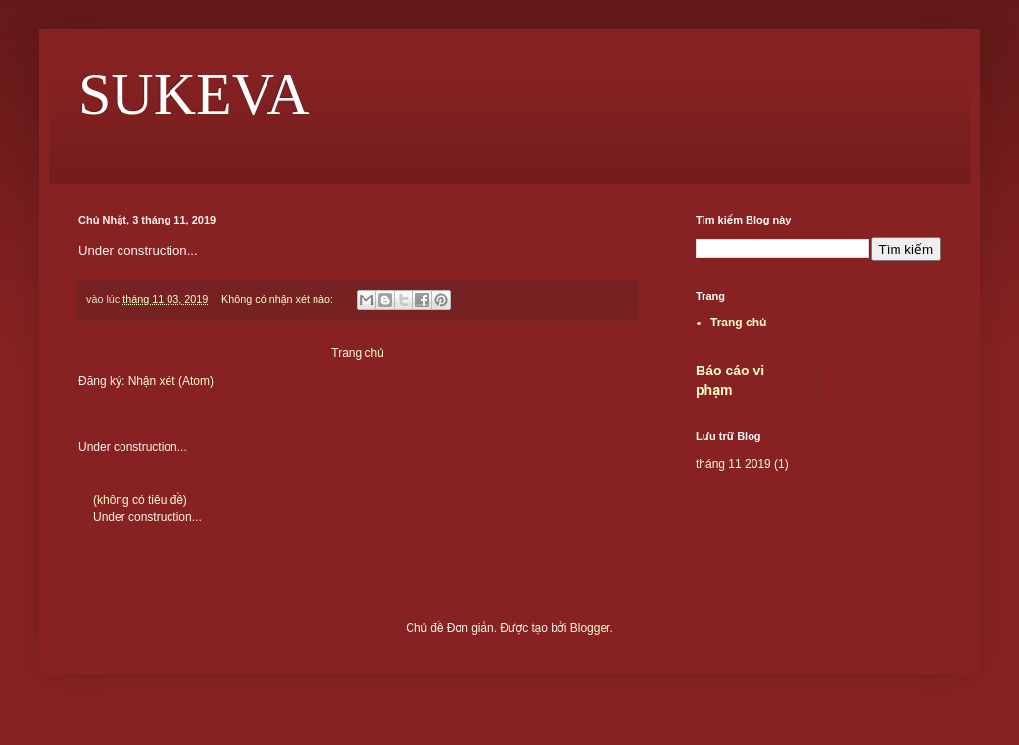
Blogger (590, 628)
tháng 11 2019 (733, 464)
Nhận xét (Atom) (171, 381)
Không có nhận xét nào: (278, 299)
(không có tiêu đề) (140, 500)
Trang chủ (357, 353)
